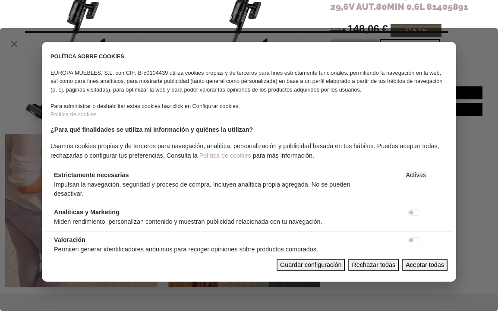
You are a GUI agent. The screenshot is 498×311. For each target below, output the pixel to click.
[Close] (14, 44)
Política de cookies (73, 114)
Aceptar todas (425, 264)
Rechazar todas (373, 264)
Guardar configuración (310, 264)
